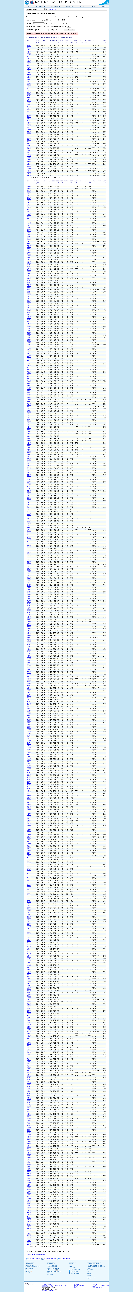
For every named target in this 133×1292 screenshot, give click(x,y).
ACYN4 (29, 142)
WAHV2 (29, 67)
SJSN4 (29, 129)
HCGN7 (29, 103)
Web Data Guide (51, 1269)
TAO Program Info (51, 1263)
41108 (29, 1147)
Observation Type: (31, 30)
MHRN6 (29, 167)
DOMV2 (29, 62)
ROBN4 (29, 168)
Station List (52, 9)
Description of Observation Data (36, 1255)
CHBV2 (29, 50)
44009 (29, 97)
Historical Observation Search (32, 1266)
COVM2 (29, 92)
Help (75, 1286)
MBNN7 (29, 1085)
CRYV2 (29, 58)
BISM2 (29, 83)
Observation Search (30, 1265)
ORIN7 (29, 85)
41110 (29, 154)
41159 (29, 980)
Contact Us (89, 1278)
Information (55, 6)
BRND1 (29, 115)
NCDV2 (29, 96)
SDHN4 (29, 158)
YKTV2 (29, 65)
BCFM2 (29, 126)
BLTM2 (29, 131)
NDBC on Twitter (63, 1259)
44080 (29, 122)
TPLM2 (29, 106)
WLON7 (29, 156)
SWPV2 (29, 55)
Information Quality (79, 1285)
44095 (29, 527)
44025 (29, 163)
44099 (29, 187)
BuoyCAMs (28, 1269)
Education (69, 6)
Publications (50, 1274)
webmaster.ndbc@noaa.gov (48, 1290)
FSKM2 (29, 128)
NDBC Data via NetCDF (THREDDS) (95, 1265)
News (81, 6)
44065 (29, 160)
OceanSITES (90, 1269)
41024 (29, 1181)
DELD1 (29, 140)
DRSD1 (29, 756)
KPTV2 (29, 48)
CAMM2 (29, 94)
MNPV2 (29, 60)
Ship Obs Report (29, 1268)
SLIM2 (29, 89)
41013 (29, 170)
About (104, 6)
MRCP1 (29, 144)
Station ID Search (31, 9)
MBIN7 (29, 1108)
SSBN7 (29, 1179)
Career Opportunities (97, 1287)
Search (92, 6)
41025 (29, 108)
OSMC (88, 1271)
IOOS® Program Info (52, 1266)
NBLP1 (29, 152)
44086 (29, 440)
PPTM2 (29, 87)
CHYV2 (29, 46)
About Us (90, 1274)
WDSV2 (29, 57)
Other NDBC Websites (94, 1262)
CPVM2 (29, 113)
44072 (29, 51)
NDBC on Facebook (33, 1259)
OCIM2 (29, 90)
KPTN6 (29, 176)
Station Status (50, 1273)
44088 (29, 76)
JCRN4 (29, 957)
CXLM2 (29, 101)
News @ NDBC (72, 1268)
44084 (29, 620)
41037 (29, 1099)
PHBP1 (29, 145)
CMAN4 (29, 117)
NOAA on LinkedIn (48, 1259)
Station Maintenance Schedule (54, 1271)
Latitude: (28, 20)
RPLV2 (29, 64)
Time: (51, 30)
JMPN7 (29, 151)
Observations (40, 6)
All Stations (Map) (29, 1263)
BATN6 (29, 174)
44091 (29, 149)
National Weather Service (48, 1286)
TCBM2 (29, 121)
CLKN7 (29, 135)
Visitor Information (91, 1277)
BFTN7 (29, 133)
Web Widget (28, 1273)
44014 (29, 73)
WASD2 (29, 119)
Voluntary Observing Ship (53, 1268)
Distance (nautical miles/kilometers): (55, 26)
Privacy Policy (95, 1284)
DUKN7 (29, 71)
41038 (29, 1074)
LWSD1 (29, 104)
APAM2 (29, 112)
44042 (29, 78)
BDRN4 (29, 1021)
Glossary (76, 1287)
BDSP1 (29, 147)
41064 (29, 1001)
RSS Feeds (28, 1271)
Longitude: (29, 23)
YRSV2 (29, 401)
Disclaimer (76, 1284)
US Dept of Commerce (47, 1284)
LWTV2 (29, 81)
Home (28, 6)
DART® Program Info (52, 1265)
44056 (29, 69)
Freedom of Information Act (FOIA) (100, 1285)
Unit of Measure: (31, 26)
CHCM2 (29, 138)
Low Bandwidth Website (93, 1263)
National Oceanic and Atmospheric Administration (54, 1285)
